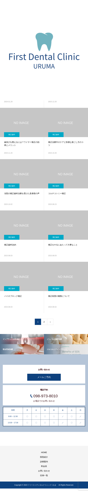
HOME (44, 452)
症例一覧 (44, 475)
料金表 (44, 466)
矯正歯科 (11, 135)
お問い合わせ (44, 471)
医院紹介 (44, 457)
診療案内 (44, 461)
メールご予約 (44, 377)
